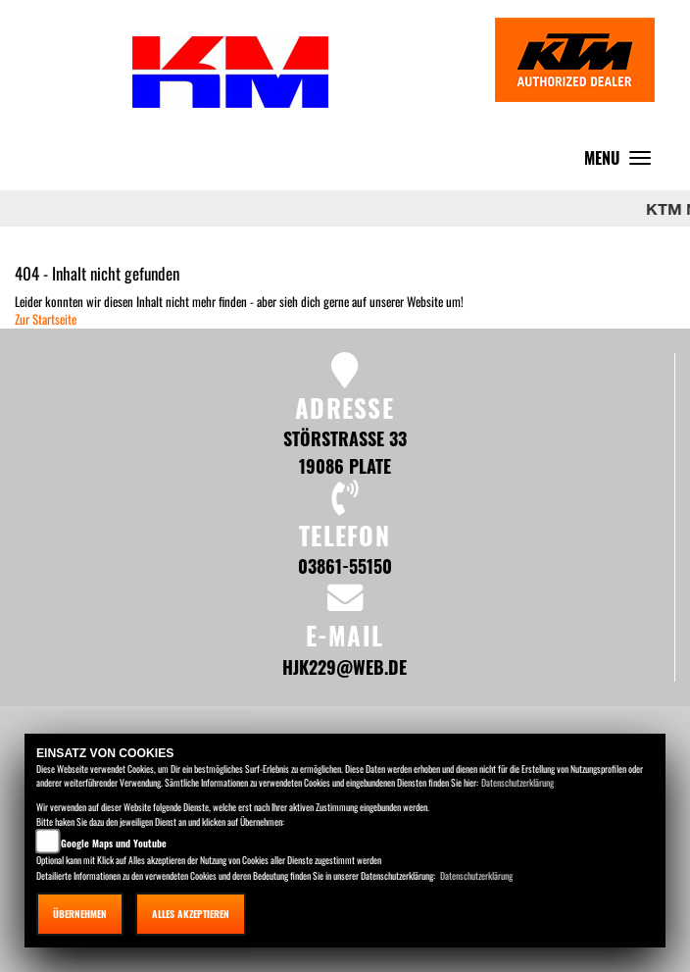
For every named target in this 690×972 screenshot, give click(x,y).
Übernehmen (80, 913)
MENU (622, 162)
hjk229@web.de (344, 666)
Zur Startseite (45, 319)
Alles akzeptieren (190, 913)
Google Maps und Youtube (114, 843)
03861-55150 (345, 565)
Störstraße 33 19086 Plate (345, 452)
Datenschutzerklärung (517, 782)
